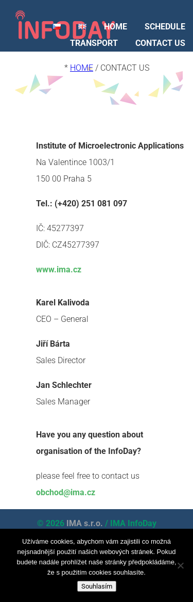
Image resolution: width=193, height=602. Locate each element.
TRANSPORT (94, 43)
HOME (115, 26)
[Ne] (180, 565)
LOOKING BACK (156, 59)
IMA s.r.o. (84, 523)
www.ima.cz (58, 269)
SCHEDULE (165, 26)
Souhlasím (96, 586)
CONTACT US (160, 43)
